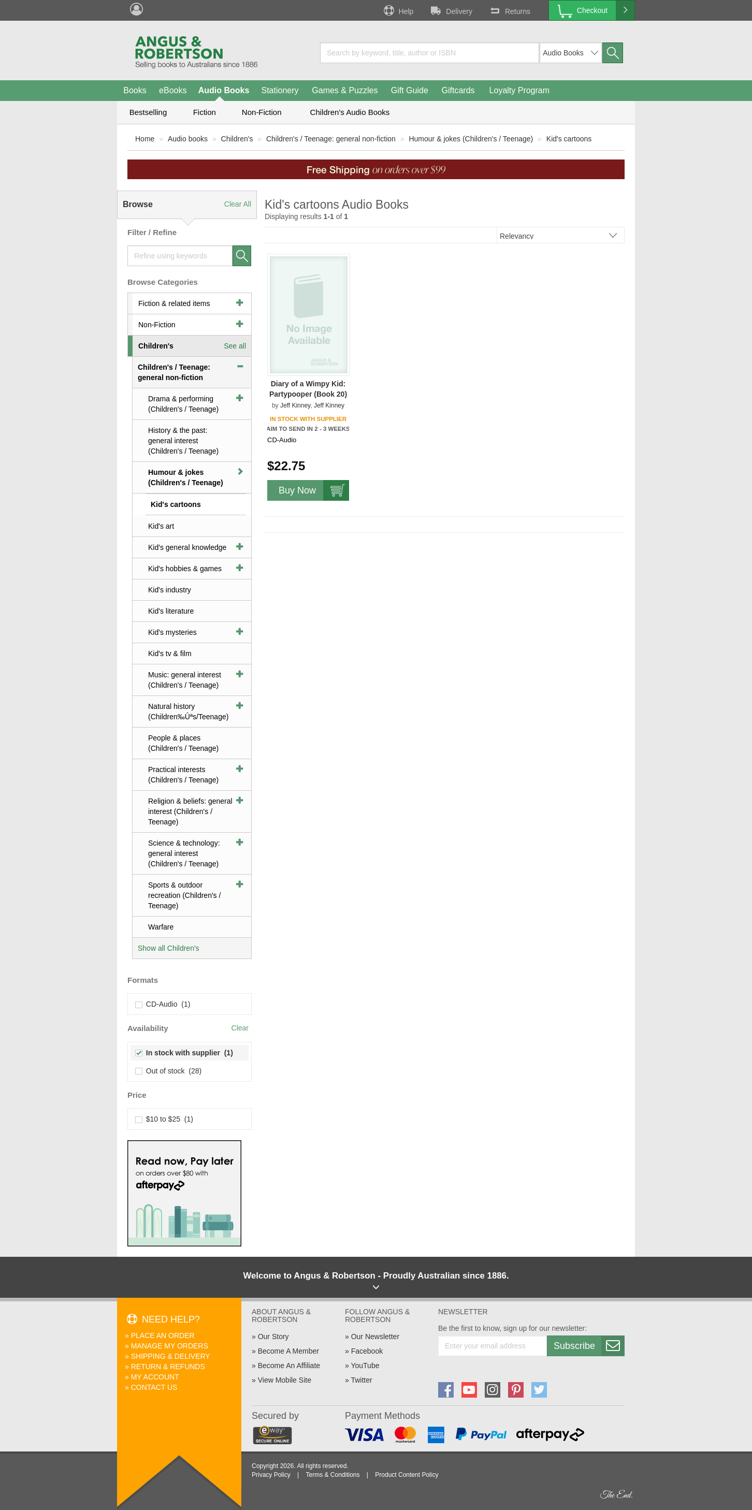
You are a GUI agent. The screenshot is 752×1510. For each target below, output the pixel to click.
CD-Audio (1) (163, 1004)
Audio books (188, 139)
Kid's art (161, 526)
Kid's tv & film (170, 653)
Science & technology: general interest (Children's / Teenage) (184, 853)
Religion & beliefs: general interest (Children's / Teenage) (190, 811)
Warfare (160, 927)
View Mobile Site (284, 1380)
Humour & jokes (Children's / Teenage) (471, 139)
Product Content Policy (406, 1474)
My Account (155, 1377)
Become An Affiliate (289, 1365)
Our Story (273, 1336)
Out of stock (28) (168, 1071)
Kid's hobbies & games (185, 568)
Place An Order (163, 1335)
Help (398, 10)
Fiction (204, 112)
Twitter (361, 1380)
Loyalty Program (519, 90)
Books (134, 90)
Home (144, 139)
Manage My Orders (169, 1346)
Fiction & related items (174, 303)
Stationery (279, 90)
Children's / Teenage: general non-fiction (331, 139)
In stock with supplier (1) (184, 1053)
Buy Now (314, 490)
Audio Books (224, 90)
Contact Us (154, 1387)
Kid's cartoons (569, 139)
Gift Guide (409, 90)
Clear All (237, 204)
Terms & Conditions (332, 1474)
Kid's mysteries (172, 632)
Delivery (450, 10)
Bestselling (148, 112)
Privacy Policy (271, 1474)
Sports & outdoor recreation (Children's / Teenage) (184, 895)
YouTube (365, 1365)
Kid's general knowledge (187, 547)
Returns (509, 10)
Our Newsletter (375, 1336)
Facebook (367, 1351)
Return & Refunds (168, 1366)
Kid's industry (169, 590)
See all (235, 346)
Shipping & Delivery (170, 1356)
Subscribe (589, 1346)
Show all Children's (168, 948)
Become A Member (288, 1351)
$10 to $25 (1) (164, 1119)
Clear (240, 1028)
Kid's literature (171, 611)
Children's (237, 139)
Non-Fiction (262, 112)
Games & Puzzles (345, 90)
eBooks (172, 90)
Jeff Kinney (295, 405)
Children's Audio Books (350, 112)
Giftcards (458, 90)
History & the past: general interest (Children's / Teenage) (183, 440)
